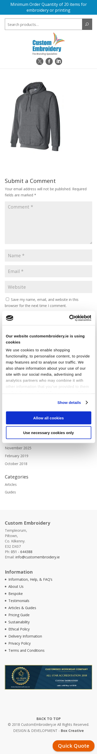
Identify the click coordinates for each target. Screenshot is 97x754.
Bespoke (15, 593)
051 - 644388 (21, 551)
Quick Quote (73, 745)
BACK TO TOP (48, 718)
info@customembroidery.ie (37, 557)
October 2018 (16, 463)
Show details (69, 402)
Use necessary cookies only (48, 433)
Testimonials (18, 600)
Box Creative (72, 730)
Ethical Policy (19, 629)
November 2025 (18, 447)
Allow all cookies (48, 418)
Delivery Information (25, 636)
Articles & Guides (22, 607)
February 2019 (16, 455)
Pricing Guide (19, 614)
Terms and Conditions (26, 650)
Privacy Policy (19, 643)
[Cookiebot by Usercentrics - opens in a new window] (69, 318)
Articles (11, 484)
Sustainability (19, 622)
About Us (16, 586)
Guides (10, 492)
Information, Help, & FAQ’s (30, 579)
